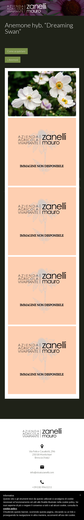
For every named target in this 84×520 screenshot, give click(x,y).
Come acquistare (16, 51)
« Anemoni (12, 59)
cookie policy (10, 508)
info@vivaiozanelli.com (42, 472)
